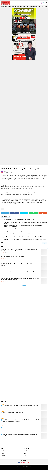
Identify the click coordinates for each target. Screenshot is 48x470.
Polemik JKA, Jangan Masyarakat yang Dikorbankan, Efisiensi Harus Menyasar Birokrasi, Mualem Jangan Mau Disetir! (19, 250)
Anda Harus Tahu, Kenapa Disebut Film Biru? (13, 412)
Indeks (30, 466)
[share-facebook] (14, 213)
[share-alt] (5, 213)
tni (15, 6)
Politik (24, 466)
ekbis (21, 6)
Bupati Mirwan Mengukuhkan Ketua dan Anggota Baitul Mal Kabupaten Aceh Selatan (20, 406)
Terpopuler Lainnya (24, 440)
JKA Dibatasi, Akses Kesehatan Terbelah (12, 427)
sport (27, 6)
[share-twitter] (24, 213)
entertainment (27, 448)
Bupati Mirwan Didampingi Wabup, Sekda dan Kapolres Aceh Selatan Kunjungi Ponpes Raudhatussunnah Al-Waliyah (21, 420)
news (3, 6)
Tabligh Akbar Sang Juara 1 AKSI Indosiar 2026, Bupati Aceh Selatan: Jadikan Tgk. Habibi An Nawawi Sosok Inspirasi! (20, 279)
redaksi (25, 455)
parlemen (31, 6)
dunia (24, 6)
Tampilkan (45, 243)
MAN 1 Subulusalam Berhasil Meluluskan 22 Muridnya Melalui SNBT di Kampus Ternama (19, 264)
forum (25, 450)
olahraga (3, 455)
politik (13, 6)
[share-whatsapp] (33, 213)
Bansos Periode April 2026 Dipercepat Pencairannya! (13, 256)
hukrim (9, 6)
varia (6, 6)
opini (18, 6)
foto (2, 452)
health (25, 452)
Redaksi (27, 466)
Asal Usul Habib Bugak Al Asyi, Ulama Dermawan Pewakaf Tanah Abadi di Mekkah (20, 435)
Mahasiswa (35, 6)
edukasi (40, 6)
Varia (17, 466)
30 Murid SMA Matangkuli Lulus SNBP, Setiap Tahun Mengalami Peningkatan (18, 271)
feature (2, 450)
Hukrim (20, 466)
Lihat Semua (24, 285)
